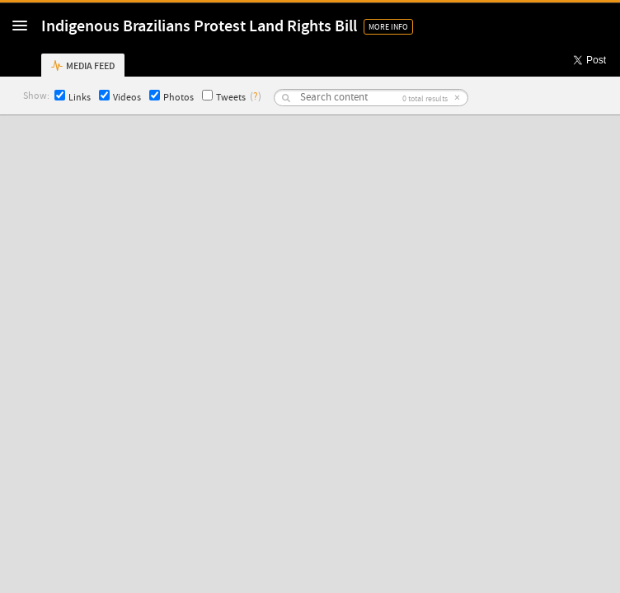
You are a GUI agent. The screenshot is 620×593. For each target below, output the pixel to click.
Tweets (224, 97)
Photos (171, 97)
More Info (388, 26)
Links (72, 97)
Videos (120, 97)
